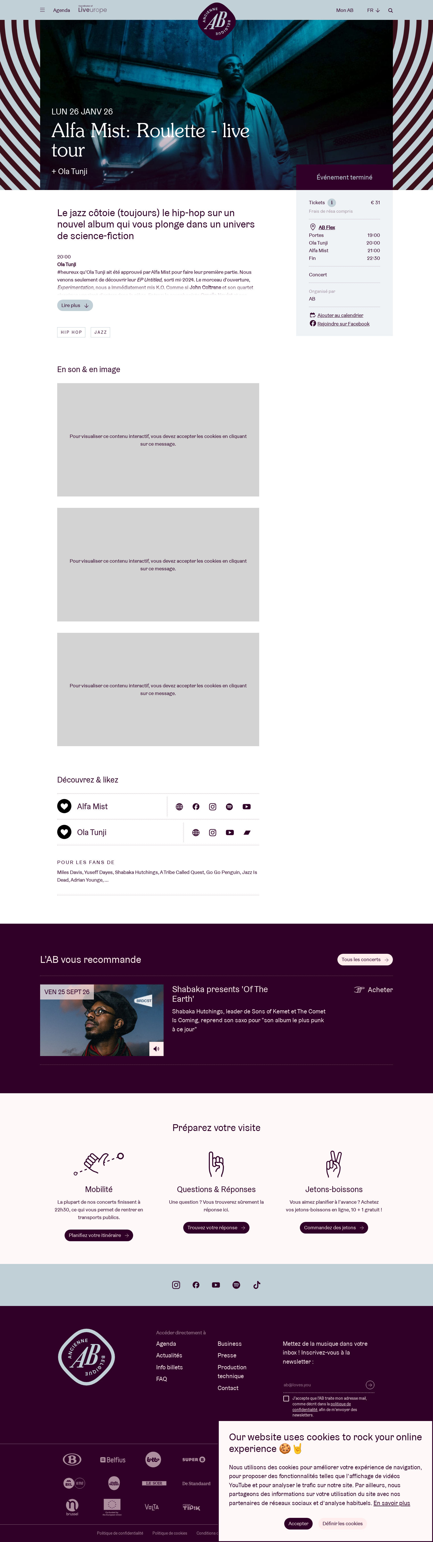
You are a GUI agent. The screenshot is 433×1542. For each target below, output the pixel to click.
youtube (216, 1285)
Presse (227, 1355)
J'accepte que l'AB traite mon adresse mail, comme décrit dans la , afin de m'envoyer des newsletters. (329, 1407)
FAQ (161, 1379)
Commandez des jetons (334, 1227)
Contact (228, 1388)
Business (230, 1343)
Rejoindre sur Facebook (339, 323)
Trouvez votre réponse (216, 1227)
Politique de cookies (169, 1533)
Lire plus (75, 305)
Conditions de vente (214, 1533)
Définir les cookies (343, 1523)
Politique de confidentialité (120, 1533)
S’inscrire (370, 1385)
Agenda (61, 10)
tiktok (257, 1285)
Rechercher (390, 10)
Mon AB (344, 10)
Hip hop (72, 332)
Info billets (169, 1367)
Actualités (169, 1355)
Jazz (100, 332)
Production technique (232, 1371)
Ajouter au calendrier (336, 315)
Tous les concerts (365, 959)
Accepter (298, 1523)
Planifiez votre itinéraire (99, 1235)
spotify (236, 1285)
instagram (176, 1285)
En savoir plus (392, 1503)
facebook (196, 1285)
